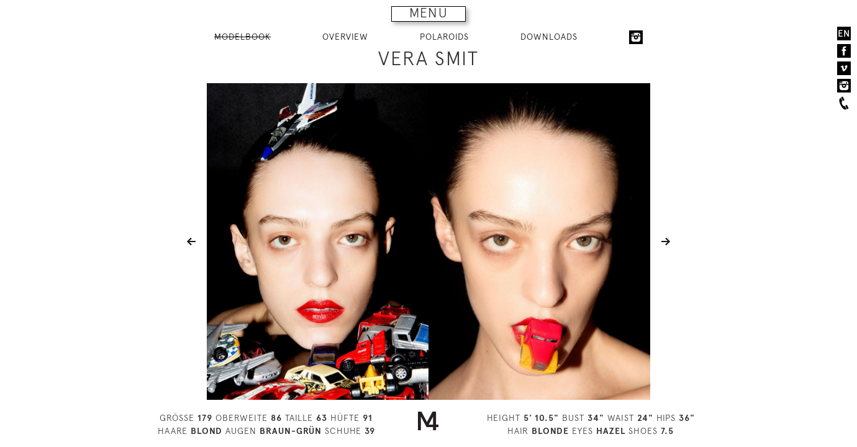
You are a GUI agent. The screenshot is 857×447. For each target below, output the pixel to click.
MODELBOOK (242, 36)
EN (844, 33)
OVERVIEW (345, 36)
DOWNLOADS (549, 36)
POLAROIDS (444, 36)
